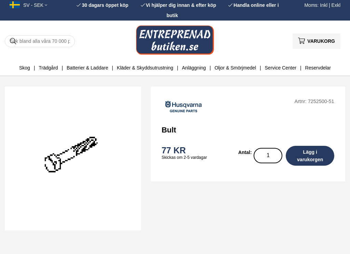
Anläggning (194, 68)
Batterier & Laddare (87, 68)
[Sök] (40, 41)
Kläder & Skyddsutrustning (145, 68)
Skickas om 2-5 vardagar (184, 157)
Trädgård (48, 68)
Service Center (281, 68)
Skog (24, 68)
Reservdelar (318, 68)
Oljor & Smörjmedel (235, 68)
